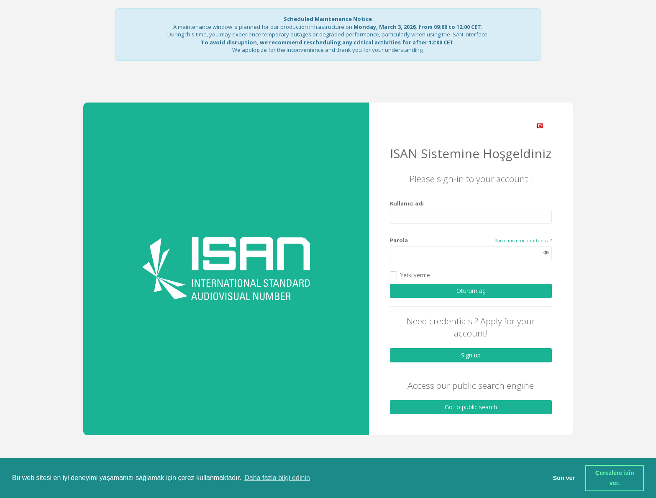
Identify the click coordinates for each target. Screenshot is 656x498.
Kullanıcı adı (407, 203)
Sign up (471, 355)
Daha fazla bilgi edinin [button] (277, 477)
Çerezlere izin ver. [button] (615, 478)
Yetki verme (415, 275)
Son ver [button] (564, 478)
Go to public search (471, 407)
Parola (399, 240)
